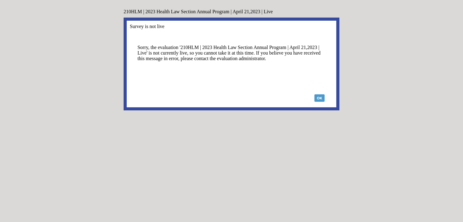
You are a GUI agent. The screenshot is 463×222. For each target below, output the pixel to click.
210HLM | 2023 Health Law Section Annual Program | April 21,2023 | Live (198, 11)
